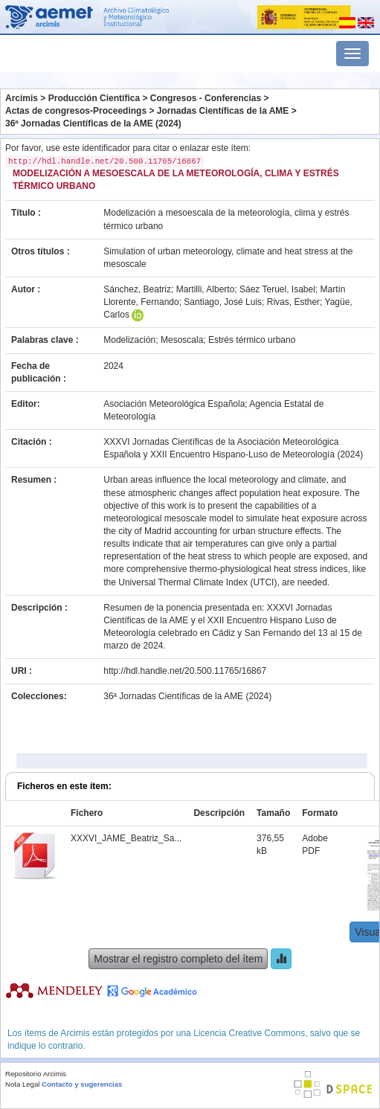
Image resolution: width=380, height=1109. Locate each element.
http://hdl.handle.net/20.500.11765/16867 (184, 671)
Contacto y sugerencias (82, 1084)
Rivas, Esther (293, 302)
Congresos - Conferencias (205, 98)
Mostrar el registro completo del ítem (178, 959)
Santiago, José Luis (223, 302)
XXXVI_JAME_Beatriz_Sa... (126, 838)
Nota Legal (22, 1084)
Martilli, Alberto (205, 289)
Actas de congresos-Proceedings (75, 111)
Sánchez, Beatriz (137, 289)
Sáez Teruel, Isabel (277, 289)
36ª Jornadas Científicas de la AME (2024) (93, 123)
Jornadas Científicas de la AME (223, 111)
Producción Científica (94, 98)
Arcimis (21, 98)
